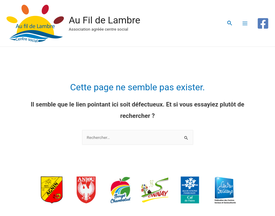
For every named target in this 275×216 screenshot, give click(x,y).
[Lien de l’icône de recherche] (230, 23)
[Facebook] (263, 23)
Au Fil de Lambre (104, 20)
